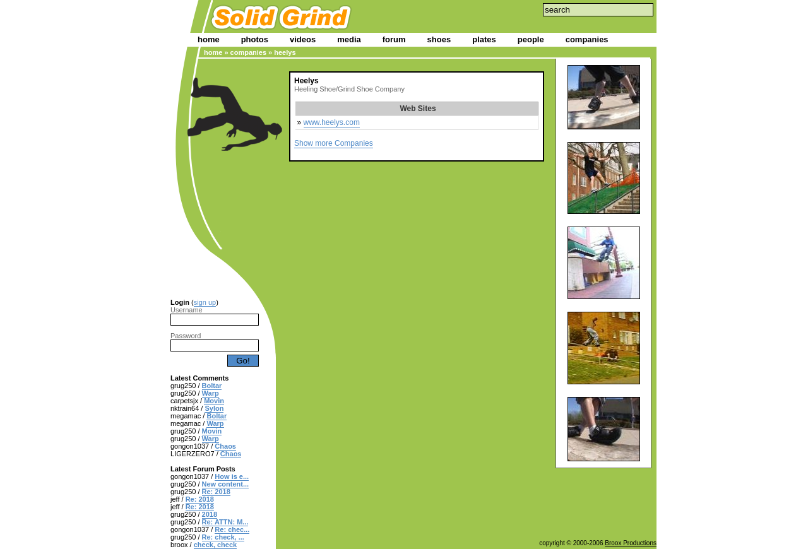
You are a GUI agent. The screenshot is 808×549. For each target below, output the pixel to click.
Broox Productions (630, 543)
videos (303, 39)
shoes (439, 39)
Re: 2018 (216, 491)
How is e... (232, 476)
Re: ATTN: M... (225, 522)
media (349, 39)
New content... (225, 484)
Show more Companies (333, 143)
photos (254, 39)
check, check (215, 544)
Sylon (214, 408)
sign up (205, 302)
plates (484, 39)
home (209, 39)
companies (587, 39)
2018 (209, 514)
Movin (214, 400)
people (531, 39)
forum (394, 39)
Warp (210, 393)
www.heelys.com (332, 122)
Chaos (225, 446)
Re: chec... (232, 529)
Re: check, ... (223, 537)
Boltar (212, 385)
